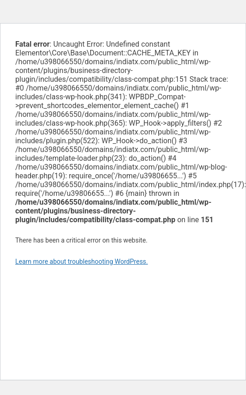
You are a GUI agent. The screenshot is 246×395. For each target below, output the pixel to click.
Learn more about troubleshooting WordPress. (81, 261)
